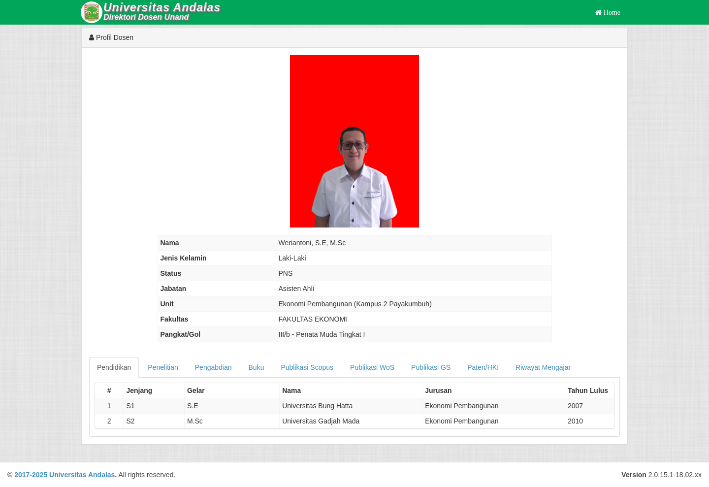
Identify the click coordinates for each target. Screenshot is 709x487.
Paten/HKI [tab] (483, 367)
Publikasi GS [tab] (431, 367)
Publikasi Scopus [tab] (307, 367)
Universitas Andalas (82, 475)
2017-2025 (30, 475)
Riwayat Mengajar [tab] (543, 367)
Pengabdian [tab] (213, 367)
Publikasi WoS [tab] (372, 367)
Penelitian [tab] (163, 367)
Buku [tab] (256, 367)
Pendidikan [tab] (114, 367)
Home (611, 12)
